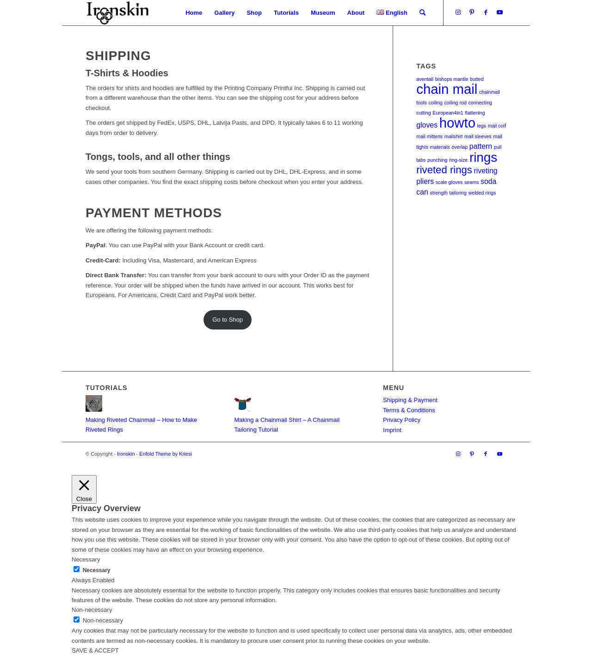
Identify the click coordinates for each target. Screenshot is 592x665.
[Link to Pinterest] (472, 12)
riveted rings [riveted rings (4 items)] (444, 170)
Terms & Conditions (409, 410)
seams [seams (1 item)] (471, 182)
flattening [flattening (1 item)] (475, 113)
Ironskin (126, 454)
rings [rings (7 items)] (483, 157)
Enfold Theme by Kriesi (165, 454)
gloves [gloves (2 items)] (427, 125)
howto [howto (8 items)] (457, 122)
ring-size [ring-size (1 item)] (458, 160)
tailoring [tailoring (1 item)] (458, 192)
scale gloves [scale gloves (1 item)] (449, 182)
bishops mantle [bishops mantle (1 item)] (452, 79)
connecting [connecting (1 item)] (480, 102)
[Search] (422, 12)
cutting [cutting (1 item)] (423, 113)
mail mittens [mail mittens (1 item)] (429, 136)
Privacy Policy (401, 419)
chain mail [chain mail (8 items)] (446, 89)
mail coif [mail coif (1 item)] (497, 125)
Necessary (97, 570)
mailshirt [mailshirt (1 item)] (453, 136)
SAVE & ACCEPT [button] (95, 650)
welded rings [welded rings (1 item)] (482, 192)
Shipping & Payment (410, 400)
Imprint (392, 430)
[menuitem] (193, 12)
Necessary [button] (86, 559)
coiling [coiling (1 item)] (435, 102)
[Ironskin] (117, 12)
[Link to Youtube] (499, 12)
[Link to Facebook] (486, 12)
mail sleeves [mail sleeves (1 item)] (478, 136)
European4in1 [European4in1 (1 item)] (447, 113)
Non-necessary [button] (92, 609)
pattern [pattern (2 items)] (480, 146)
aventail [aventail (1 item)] (424, 79)
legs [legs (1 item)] (482, 125)
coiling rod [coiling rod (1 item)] (455, 102)
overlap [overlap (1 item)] (459, 147)
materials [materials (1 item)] (440, 147)
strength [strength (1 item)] (439, 192)
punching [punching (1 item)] (437, 160)
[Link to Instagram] (458, 12)
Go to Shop (227, 319)
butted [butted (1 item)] (477, 79)
